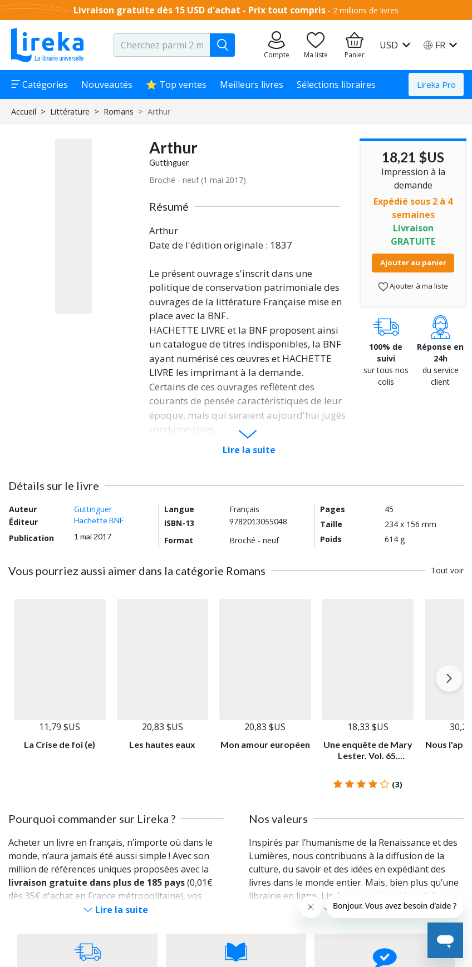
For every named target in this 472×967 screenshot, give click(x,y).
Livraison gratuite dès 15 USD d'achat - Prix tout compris (199, 10)
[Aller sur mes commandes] (276, 45)
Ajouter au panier (413, 262)
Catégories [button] (39, 84)
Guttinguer (169, 162)
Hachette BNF (99, 520)
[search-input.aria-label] (162, 45)
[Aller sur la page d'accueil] (47, 45)
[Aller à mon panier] (354, 45)
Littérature (70, 111)
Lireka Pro (436, 84)
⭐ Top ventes (176, 84)
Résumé (169, 206)
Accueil (23, 111)
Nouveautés (106, 84)
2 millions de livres (366, 10)
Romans (119, 111)
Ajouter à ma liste (413, 286)
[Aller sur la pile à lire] (315, 45)
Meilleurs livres (251, 84)
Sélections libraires (336, 84)
